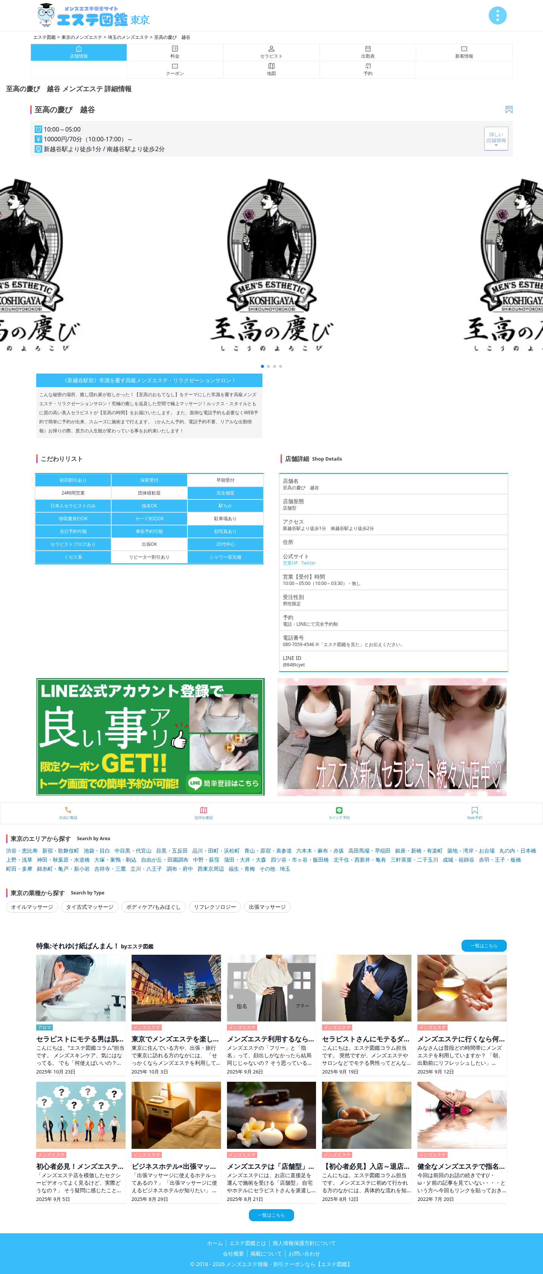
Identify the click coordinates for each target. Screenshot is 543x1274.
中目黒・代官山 (133, 850)
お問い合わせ (304, 1253)
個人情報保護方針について (304, 1242)
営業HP (290, 563)
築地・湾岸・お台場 (471, 850)
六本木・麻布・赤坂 (320, 850)
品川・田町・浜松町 (216, 850)
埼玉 (285, 868)
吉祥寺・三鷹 (110, 868)
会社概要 (233, 1253)
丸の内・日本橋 (517, 850)
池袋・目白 (97, 850)
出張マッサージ (267, 906)
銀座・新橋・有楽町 (419, 850)
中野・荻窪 (206, 859)
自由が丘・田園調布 (165, 859)
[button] (262, 366)
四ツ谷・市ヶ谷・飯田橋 (300, 859)
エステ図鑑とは (247, 1242)
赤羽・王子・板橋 (500, 859)
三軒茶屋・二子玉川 (414, 859)
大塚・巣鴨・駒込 (115, 859)
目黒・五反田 (172, 850)
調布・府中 (180, 868)
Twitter (308, 563)
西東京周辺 (211, 868)
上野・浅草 (19, 859)
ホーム (215, 1242)
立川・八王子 (146, 868)
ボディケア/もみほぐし (153, 906)
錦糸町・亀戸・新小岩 (63, 868)
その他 (267, 868)
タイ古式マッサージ (90, 906)
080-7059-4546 (298, 644)
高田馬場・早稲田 (369, 850)
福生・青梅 (242, 868)
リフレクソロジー (215, 906)
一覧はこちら (484, 945)
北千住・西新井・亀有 (359, 859)
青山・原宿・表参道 (268, 850)
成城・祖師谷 (458, 859)
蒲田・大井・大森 (245, 859)
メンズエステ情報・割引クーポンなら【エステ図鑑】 (289, 1264)
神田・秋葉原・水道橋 (63, 859)
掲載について (266, 1253)
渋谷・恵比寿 (22, 850)
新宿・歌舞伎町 (60, 850)
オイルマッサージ (32, 906)
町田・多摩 (19, 868)
